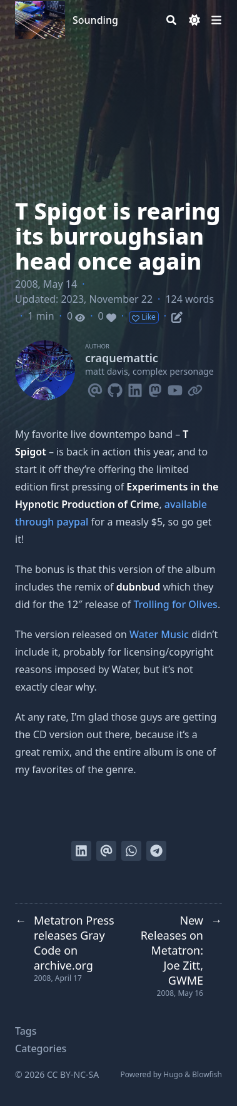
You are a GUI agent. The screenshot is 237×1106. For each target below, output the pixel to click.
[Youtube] (175, 388)
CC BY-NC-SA (73, 1074)
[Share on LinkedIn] (81, 851)
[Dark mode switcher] (194, 20)
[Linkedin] (135, 388)
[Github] (115, 388)
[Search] (171, 20)
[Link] (195, 388)
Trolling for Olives (175, 604)
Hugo (173, 1074)
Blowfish (207, 1074)
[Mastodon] (155, 388)
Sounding (95, 20)
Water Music (159, 634)
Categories (40, 1048)
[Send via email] (106, 851)
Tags (26, 1031)
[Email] (95, 388)
